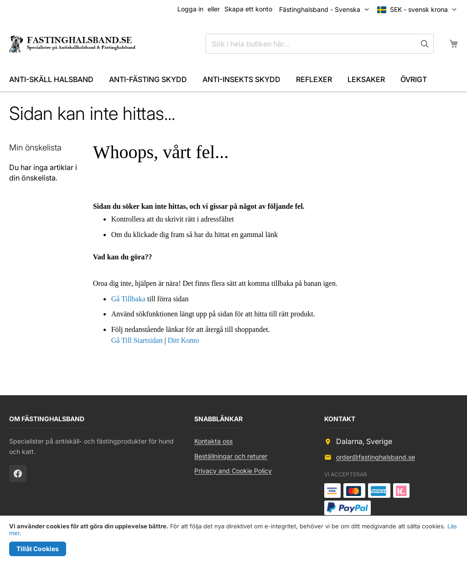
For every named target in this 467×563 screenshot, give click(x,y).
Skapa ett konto (248, 9)
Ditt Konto (183, 340)
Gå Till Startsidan (137, 340)
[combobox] (320, 44)
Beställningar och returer (230, 456)
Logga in (190, 9)
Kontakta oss (213, 441)
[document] (233, 539)
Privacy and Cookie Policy (233, 471)
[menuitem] (51, 79)
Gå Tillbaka (128, 299)
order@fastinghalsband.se (375, 457)
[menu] (233, 79)
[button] (419, 10)
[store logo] (72, 43)
